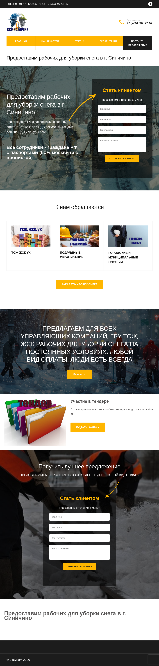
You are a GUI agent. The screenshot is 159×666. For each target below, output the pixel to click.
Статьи (79, 41)
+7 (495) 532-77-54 (34, 3)
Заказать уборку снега (79, 284)
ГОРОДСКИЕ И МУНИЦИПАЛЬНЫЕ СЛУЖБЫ (123, 257)
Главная (21, 41)
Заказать (79, 374)
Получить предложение (137, 43)
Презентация (109, 41)
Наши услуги (50, 41)
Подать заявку (87, 427)
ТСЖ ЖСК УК (21, 252)
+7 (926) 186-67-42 (57, 3)
